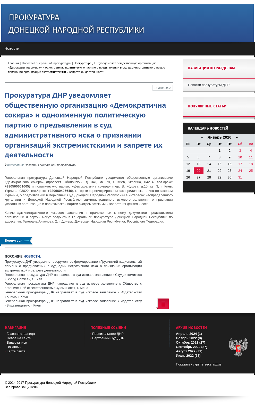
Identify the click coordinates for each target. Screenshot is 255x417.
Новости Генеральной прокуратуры (50, 164)
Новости (11, 48)
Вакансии (14, 347)
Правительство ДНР (108, 334)
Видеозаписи (17, 342)
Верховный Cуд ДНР (108, 338)
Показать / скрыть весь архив (199, 364)
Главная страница (21, 334)
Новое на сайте (19, 338)
